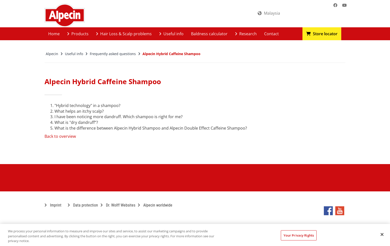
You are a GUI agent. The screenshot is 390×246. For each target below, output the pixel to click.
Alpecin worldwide (155, 205)
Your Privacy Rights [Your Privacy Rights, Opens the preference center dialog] (299, 235)
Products (78, 33)
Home (54, 33)
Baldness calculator (209, 33)
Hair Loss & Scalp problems (124, 33)
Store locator (322, 33)
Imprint (53, 205)
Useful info (171, 33)
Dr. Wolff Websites (117, 205)
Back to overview (60, 136)
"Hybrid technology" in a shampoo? (87, 105)
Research (246, 33)
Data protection (83, 205)
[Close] (382, 234)
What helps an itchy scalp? (79, 111)
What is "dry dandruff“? (76, 122)
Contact (271, 33)
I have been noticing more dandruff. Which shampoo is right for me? (118, 116)
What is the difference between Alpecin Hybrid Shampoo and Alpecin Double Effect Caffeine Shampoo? (150, 128)
